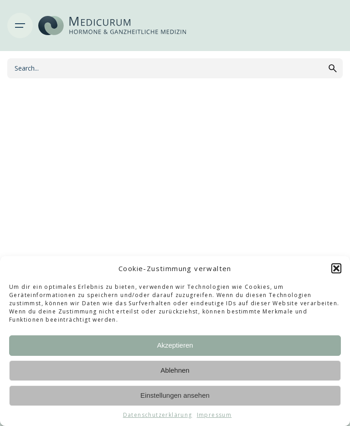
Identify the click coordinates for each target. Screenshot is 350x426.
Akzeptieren (175, 345)
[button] (336, 268)
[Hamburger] (20, 25)
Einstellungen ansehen (175, 395)
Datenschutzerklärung (157, 415)
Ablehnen (174, 370)
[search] (333, 68)
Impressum (214, 415)
